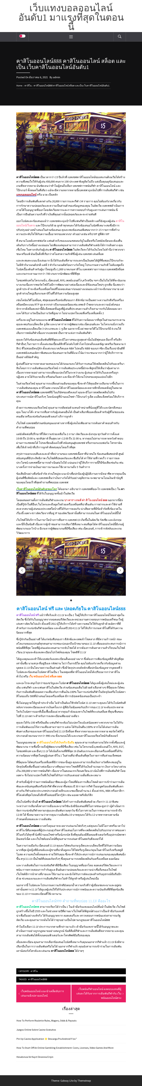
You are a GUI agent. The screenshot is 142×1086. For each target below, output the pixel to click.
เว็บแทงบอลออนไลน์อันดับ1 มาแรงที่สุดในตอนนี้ (71, 18)
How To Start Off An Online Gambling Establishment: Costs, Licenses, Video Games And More (65, 1047)
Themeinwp (84, 1080)
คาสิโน (34, 971)
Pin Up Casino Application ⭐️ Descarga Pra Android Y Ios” (46, 1038)
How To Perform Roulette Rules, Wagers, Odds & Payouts (46, 1020)
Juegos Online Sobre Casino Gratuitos (36, 1029)
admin (56, 77)
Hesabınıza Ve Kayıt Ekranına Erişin (34, 1056)
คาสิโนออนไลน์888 (37, 979)
